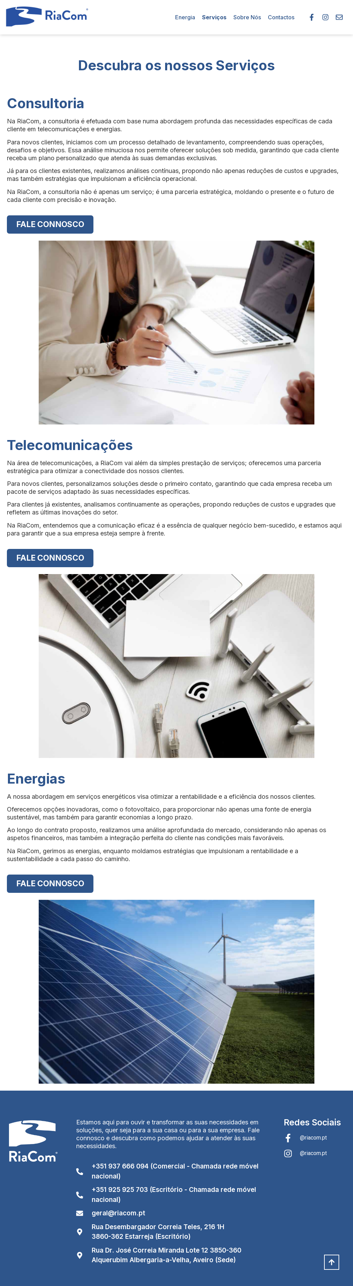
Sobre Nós (247, 17)
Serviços (214, 17)
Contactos (281, 17)
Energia (185, 17)
